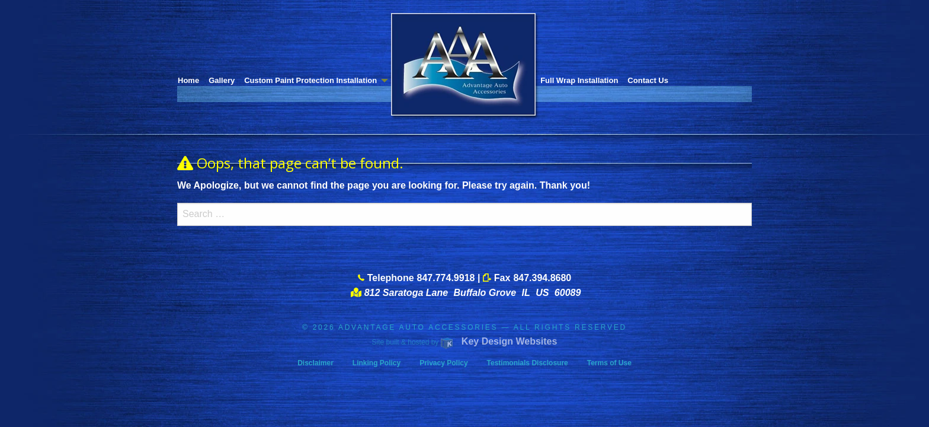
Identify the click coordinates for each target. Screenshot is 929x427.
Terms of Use (609, 363)
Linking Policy (377, 363)
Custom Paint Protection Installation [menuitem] (310, 80)
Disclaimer (315, 363)
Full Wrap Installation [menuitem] (579, 80)
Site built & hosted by (465, 342)
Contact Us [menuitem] (647, 80)
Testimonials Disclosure (527, 363)
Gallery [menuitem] (222, 80)
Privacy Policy (443, 363)
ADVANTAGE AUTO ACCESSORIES (418, 327)
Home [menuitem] (188, 80)
